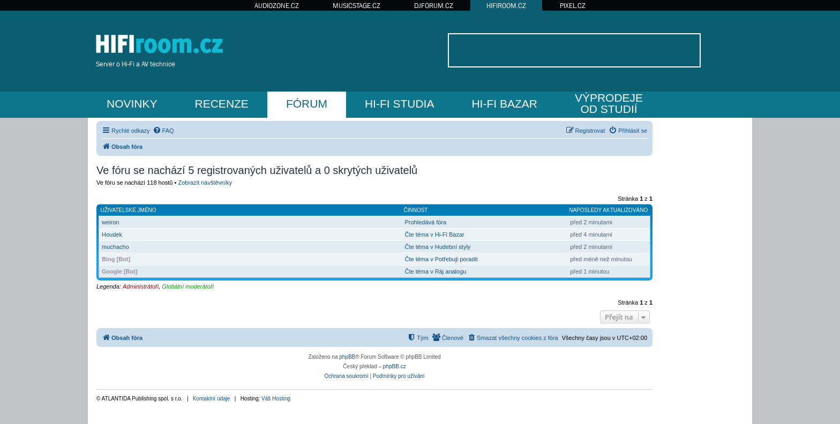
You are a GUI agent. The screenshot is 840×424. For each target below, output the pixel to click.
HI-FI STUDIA (399, 103)
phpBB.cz (394, 366)
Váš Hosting (275, 399)
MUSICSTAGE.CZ (356, 6)
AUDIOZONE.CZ (276, 6)
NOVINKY (132, 103)
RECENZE (222, 103)
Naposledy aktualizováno (608, 210)
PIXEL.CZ (573, 6)
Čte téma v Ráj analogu (435, 271)
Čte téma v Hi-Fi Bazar (434, 234)
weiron (110, 222)
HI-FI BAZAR (504, 103)
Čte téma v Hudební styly (437, 247)
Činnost (415, 210)
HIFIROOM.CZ (506, 6)
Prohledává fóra (425, 222)
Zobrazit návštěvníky (205, 182)
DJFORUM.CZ (433, 6)
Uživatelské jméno (128, 210)
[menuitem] (163, 130)
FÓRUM (306, 103)
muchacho (115, 247)
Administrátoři (141, 286)
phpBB (347, 357)
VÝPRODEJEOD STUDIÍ (609, 103)
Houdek (112, 234)
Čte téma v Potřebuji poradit (440, 259)
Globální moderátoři (188, 286)
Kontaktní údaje (211, 399)
